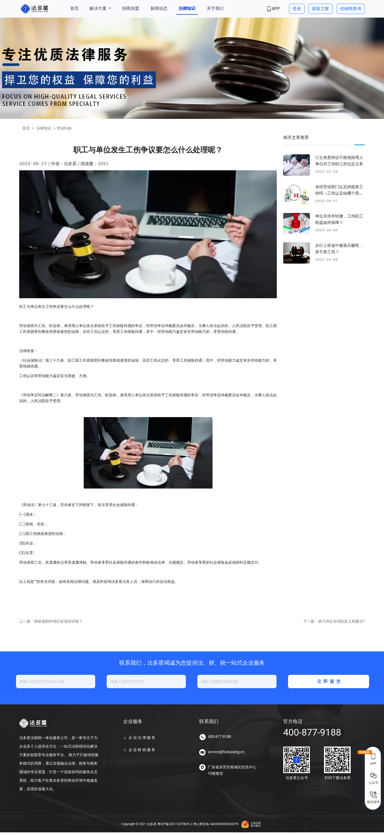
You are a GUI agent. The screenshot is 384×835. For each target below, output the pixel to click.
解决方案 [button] (99, 8)
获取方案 (320, 8)
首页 (74, 8)
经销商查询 (350, 8)
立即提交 (329, 684)
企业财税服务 (142, 753)
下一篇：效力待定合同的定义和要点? (334, 624)
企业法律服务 (142, 740)
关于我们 (215, 8)
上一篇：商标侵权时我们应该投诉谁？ (51, 624)
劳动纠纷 (64, 128)
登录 (297, 8)
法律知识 (186, 8)
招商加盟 (130, 8)
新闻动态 (158, 8)
